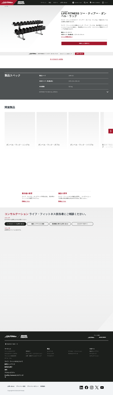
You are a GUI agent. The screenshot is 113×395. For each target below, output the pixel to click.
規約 (6, 370)
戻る (6, 6)
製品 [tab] (50, 2)
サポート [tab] (55, 2)
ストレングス (50, 353)
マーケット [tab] (43, 2)
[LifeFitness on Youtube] (102, 387)
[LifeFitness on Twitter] (97, 387)
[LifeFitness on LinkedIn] (81, 387)
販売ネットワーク (10, 364)
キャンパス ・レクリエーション (34, 353)
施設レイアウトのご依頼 (37, 224)
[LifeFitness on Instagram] (91, 387)
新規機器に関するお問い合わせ (60, 224)
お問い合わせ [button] (10, 386)
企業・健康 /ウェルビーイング (33, 356)
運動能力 (28, 351)
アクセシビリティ (10, 372)
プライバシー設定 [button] (20, 386)
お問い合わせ (63, 2)
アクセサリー (50, 356)
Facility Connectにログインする (14, 376)
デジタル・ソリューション (75, 351)
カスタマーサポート (82, 224)
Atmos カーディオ (73, 353)
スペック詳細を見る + (67, 36)
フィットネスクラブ (10, 351)
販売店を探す (8, 367)
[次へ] (110, 131)
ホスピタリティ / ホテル (11, 353)
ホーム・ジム (8, 358)
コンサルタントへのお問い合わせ (15, 224)
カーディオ (50, 351)
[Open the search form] (85, 2)
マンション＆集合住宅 (10, 356)
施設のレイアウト (94, 351)
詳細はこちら (26, 201)
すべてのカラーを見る (56, 59)
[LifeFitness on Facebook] (86, 387)
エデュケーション (94, 356)
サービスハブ (93, 353)
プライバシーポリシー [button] (33, 386)
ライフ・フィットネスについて (14, 361)
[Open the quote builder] (95, 2)
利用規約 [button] (42, 386)
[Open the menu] (104, 2)
